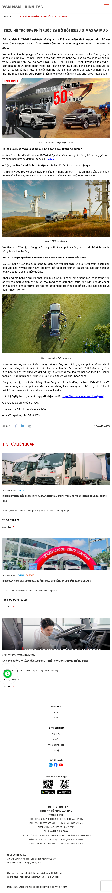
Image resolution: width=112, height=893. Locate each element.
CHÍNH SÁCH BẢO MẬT (17, 855)
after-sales (22, 655)
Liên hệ (56, 750)
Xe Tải (56, 718)
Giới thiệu (56, 734)
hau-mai (31, 655)
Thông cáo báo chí (10, 600)
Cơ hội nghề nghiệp (56, 745)
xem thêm (8, 527)
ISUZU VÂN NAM (56, 728)
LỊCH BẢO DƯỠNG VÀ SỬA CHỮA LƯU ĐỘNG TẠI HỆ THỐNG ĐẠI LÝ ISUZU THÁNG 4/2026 (45, 660)
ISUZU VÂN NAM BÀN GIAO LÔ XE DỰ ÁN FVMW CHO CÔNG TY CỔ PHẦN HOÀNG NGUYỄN (46, 580)
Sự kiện (24, 600)
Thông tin (14, 520)
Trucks (21, 490)
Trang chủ (7, 16)
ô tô (56, 712)
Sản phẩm (56, 706)
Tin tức (5, 520)
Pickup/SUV (29, 575)
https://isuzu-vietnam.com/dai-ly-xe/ (82, 396)
